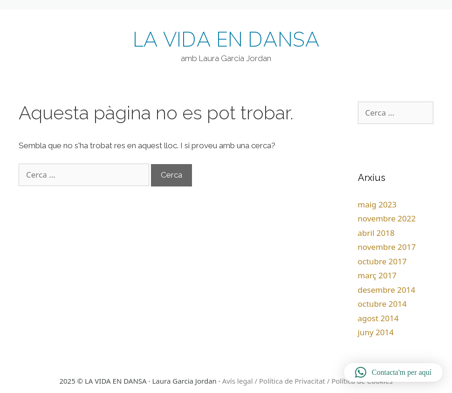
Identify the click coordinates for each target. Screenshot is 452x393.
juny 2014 (376, 332)
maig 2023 (377, 204)
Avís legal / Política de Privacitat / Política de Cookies (307, 381)
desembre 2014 (387, 289)
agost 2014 (378, 318)
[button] (393, 372)
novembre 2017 (387, 246)
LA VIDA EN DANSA (226, 40)
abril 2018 (376, 233)
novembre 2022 (387, 218)
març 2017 (377, 275)
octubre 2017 (382, 261)
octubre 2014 (382, 303)
